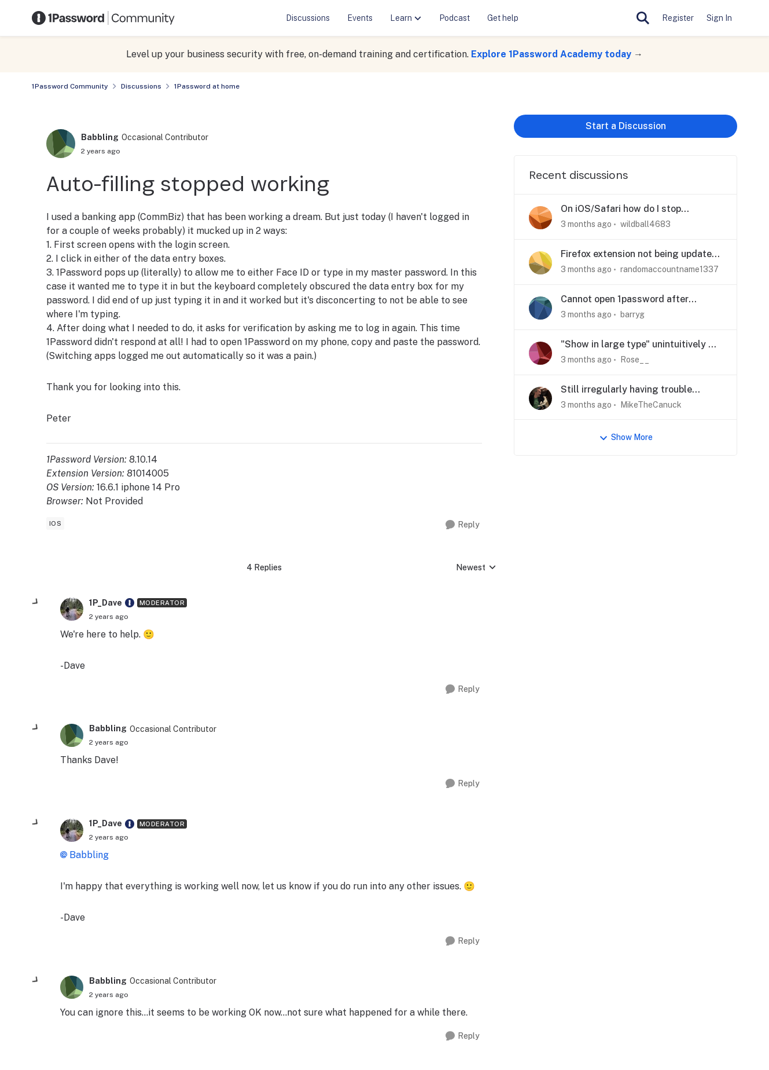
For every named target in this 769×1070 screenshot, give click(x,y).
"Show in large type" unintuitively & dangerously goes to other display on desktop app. (638, 345)
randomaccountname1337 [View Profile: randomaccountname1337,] (669, 269)
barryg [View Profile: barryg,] (632, 314)
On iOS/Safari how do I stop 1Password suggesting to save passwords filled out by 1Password (637, 209)
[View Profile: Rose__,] (540, 353)
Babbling (89, 854)
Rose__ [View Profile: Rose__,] (634, 359)
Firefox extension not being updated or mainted (639, 254)
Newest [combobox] (476, 568)
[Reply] (462, 525)
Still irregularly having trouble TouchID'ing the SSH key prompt (631, 390)
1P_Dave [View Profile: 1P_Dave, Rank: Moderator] (105, 602)
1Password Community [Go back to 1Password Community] (70, 86)
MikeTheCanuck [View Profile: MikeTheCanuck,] (651, 404)
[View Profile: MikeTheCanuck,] (540, 398)
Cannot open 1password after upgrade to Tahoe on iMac (625, 300)
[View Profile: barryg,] (540, 308)
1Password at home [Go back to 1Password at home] (207, 86)
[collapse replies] (36, 602)
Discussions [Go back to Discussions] (141, 86)
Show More (626, 437)
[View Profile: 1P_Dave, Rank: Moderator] (71, 609)
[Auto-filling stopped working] (108, 616)
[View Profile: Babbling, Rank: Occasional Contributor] (60, 143)
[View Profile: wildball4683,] (540, 217)
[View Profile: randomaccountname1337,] (540, 262)
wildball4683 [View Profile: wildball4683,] (645, 224)
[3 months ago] (586, 224)
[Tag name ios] (55, 523)
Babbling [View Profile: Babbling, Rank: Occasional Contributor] (100, 137)
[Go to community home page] (103, 18)
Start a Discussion (626, 125)
